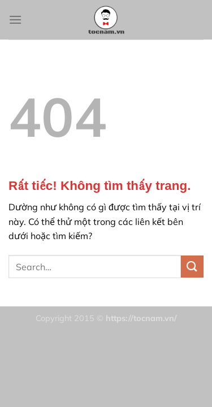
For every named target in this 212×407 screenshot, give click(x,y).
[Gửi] (192, 267)
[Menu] (15, 19)
